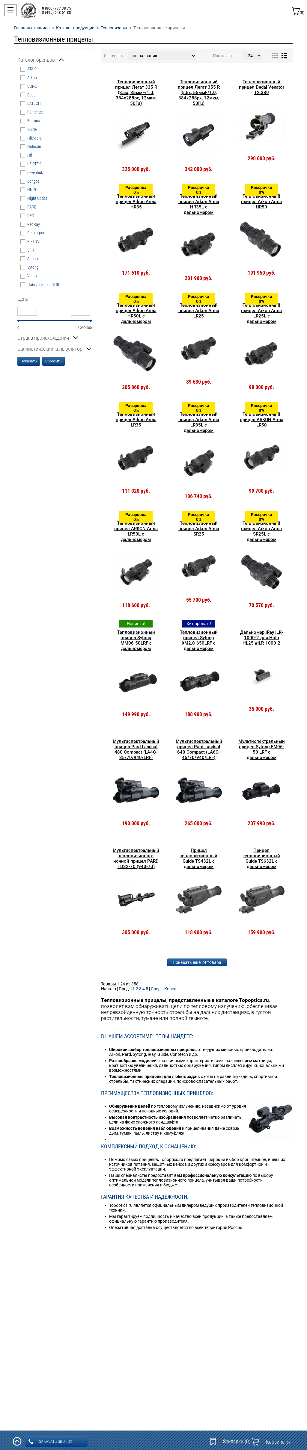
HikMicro (34, 138)
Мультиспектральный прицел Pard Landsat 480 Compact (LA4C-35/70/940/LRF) (136, 749)
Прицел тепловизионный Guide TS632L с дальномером (261, 858)
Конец (170, 988)
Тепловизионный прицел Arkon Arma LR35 (136, 420)
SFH (30, 250)
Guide (32, 129)
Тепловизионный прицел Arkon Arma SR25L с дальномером (261, 531)
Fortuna (33, 120)
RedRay (33, 224)
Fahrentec (35, 112)
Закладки (236, 1441)
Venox (32, 275)
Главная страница (32, 27)
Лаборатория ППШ (43, 284)
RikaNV (33, 241)
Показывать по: (226, 55)
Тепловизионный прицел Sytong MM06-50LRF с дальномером (136, 640)
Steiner (32, 258)
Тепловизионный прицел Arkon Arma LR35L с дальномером (198, 422)
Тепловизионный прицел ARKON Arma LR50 (261, 420)
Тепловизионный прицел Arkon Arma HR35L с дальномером (198, 204)
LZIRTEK (34, 163)
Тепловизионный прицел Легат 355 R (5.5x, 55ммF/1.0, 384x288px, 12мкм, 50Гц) (199, 92)
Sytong (33, 267)
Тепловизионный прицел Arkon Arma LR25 (198, 311)
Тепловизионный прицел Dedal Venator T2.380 (261, 87)
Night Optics (37, 198)
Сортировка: (114, 55)
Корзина (278, 1442)
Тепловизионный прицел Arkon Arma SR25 (198, 529)
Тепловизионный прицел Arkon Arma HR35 (136, 201)
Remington (36, 232)
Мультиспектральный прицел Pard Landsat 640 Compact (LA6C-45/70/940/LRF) (199, 749)
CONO (32, 86)
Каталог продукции (75, 27)
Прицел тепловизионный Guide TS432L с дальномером (198, 858)
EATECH (34, 103)
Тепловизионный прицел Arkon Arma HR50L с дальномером (136, 313)
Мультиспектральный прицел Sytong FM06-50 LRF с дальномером (261, 749)
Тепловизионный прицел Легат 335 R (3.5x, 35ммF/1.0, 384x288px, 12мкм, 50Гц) (136, 92)
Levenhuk (35, 172)
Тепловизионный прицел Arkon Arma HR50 (261, 201)
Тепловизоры (114, 27)
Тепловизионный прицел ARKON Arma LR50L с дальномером (136, 531)
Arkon (32, 77)
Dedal (32, 95)
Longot (33, 181)
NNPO (32, 189)
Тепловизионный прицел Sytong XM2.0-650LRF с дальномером (199, 640)
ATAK (31, 68)
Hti (29, 155)
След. (156, 988)
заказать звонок (50, 1442)
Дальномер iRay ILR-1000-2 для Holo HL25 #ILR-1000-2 (261, 638)
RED (30, 215)
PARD (32, 207)
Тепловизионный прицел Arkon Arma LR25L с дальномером (261, 313)
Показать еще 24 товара (197, 962)
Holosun (34, 146)
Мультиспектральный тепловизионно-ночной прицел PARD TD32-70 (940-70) (136, 858)
